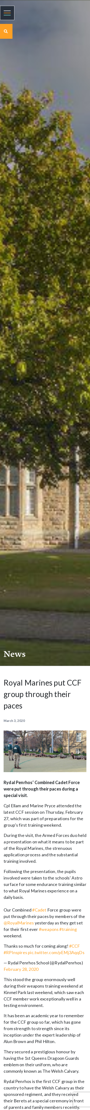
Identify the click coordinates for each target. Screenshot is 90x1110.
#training (68, 929)
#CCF (74, 946)
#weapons (49, 929)
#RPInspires (15, 952)
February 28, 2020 (21, 969)
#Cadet (39, 909)
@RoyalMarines (19, 922)
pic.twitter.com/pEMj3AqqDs (56, 952)
